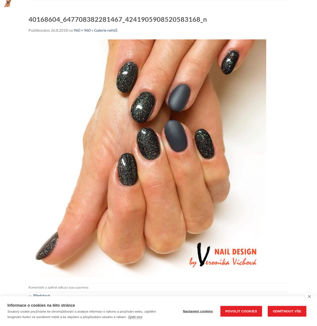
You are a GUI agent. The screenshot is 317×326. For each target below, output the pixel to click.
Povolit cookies (241, 311)
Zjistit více (135, 317)
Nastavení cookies (198, 311)
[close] (309, 296)
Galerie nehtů (105, 30)
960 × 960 (82, 30)
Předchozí (39, 295)
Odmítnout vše (287, 311)
